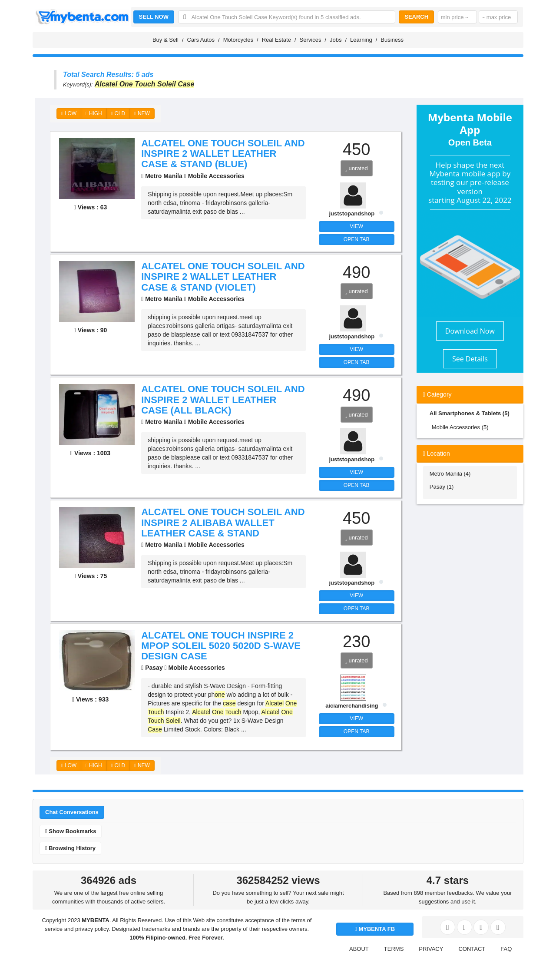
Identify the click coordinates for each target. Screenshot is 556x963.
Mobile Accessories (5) (460, 427)
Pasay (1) (442, 486)
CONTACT (471, 949)
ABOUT (359, 949)
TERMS (394, 949)
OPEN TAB (357, 239)
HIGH (94, 113)
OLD (118, 113)
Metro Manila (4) (450, 473)
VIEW (356, 226)
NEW (142, 113)
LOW (68, 113)
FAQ (506, 949)
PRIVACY (431, 949)
